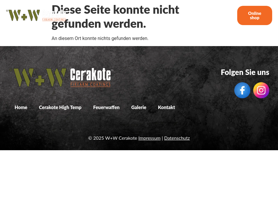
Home (101, 15)
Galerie (199, 15)
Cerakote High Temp (133, 15)
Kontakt (220, 15)
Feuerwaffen (173, 15)
